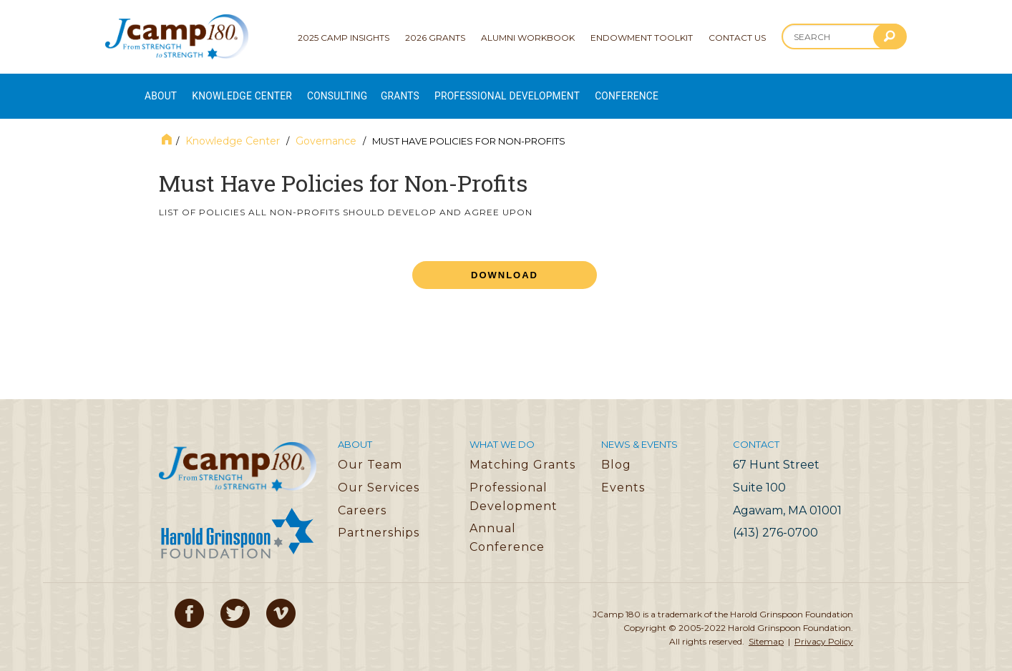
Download (504, 261)
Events (623, 474)
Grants (443, 89)
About (161, 89)
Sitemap (766, 628)
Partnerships (378, 519)
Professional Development (566, 89)
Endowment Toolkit (641, 37)
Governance (326, 128)
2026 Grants (435, 37)
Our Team (370, 452)
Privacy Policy (823, 628)
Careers (362, 497)
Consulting (370, 89)
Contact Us (737, 37)
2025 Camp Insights (343, 37)
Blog (616, 452)
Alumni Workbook (528, 37)
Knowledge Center (258, 89)
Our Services (378, 474)
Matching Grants (522, 452)
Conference (703, 89)
